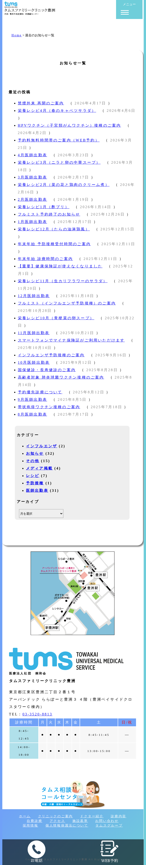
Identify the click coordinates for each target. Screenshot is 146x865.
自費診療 (34, 821)
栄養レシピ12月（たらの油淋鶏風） (54, 229)
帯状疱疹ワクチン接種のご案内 (49, 407)
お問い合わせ (106, 821)
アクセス (57, 821)
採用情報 (30, 825)
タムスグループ (109, 825)
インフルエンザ (41, 446)
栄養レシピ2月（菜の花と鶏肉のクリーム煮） (64, 185)
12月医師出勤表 (34, 296)
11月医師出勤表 (34, 333)
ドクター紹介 (91, 816)
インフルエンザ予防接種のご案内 (51, 355)
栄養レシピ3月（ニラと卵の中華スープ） (59, 162)
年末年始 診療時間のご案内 (45, 259)
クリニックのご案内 (55, 816)
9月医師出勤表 (32, 399)
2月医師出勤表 (32, 199)
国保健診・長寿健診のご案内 (47, 370)
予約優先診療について (40, 392)
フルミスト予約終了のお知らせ (49, 214)
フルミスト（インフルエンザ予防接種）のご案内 (67, 303)
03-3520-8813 (37, 714)
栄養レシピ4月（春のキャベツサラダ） (57, 111)
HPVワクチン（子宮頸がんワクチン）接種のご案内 (69, 125)
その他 (32, 461)
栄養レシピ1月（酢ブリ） (43, 207)
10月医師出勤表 (34, 362)
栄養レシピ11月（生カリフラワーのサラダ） (63, 281)
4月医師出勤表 (32, 155)
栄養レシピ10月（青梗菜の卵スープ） (56, 318)
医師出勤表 (37, 490)
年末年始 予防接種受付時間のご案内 (54, 244)
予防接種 (35, 483)
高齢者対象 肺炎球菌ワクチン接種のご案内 (61, 377)
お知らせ (35, 453)
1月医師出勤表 (32, 222)
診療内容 (118, 816)
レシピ (32, 476)
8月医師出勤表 (32, 414)
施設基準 (80, 821)
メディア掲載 (39, 468)
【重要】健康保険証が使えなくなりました (60, 266)
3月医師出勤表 (32, 177)
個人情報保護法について (66, 825)
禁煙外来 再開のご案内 (41, 103)
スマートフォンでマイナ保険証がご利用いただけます (71, 340)
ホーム (25, 816)
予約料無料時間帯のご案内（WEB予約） (59, 140)
